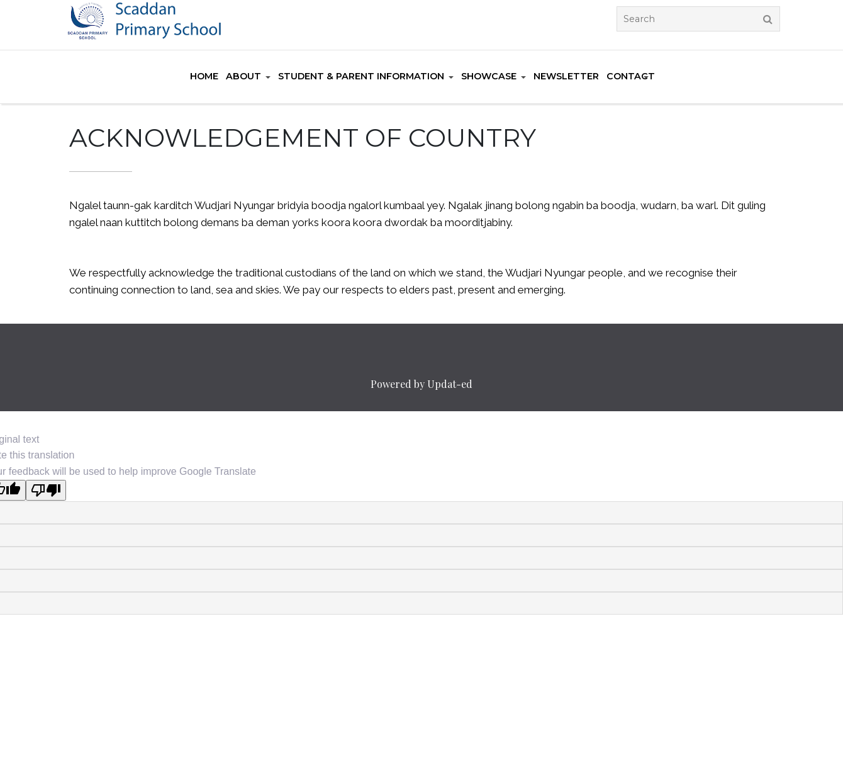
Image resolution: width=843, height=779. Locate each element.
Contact (630, 76)
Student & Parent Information (361, 76)
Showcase (488, 76)
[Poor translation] (46, 490)
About (243, 76)
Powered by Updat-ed (421, 383)
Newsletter (566, 76)
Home (204, 76)
